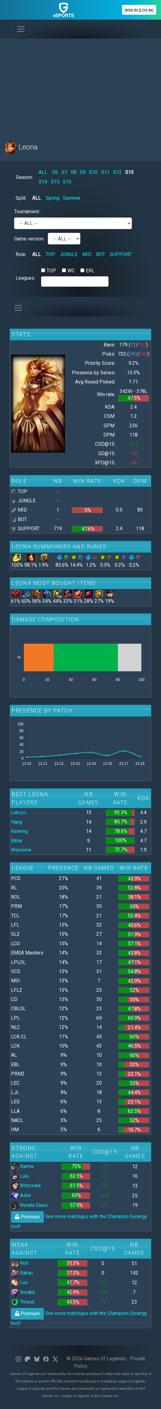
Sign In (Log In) (139, 10)
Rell (19, 1263)
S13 (129, 172)
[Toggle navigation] (20, 29)
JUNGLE (69, 254)
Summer (72, 198)
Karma (22, 1166)
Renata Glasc (29, 1205)
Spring (52, 198)
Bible (16, 841)
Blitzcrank (26, 1185)
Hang (16, 822)
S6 (55, 172)
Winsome (21, 850)
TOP (50, 254)
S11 (105, 172)
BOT (100, 254)
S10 (93, 172)
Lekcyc (18, 812)
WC (71, 271)
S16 (67, 182)
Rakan (22, 1273)
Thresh (23, 1302)
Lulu (20, 1176)
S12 (117, 172)
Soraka (23, 1292)
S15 (55, 182)
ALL (43, 172)
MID (86, 254)
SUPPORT (121, 254)
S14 (43, 182)
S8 (73, 172)
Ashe (21, 1195)
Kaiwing (19, 831)
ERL (90, 271)
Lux (19, 1282)
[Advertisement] (80, 86)
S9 (83, 172)
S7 (64, 172)
